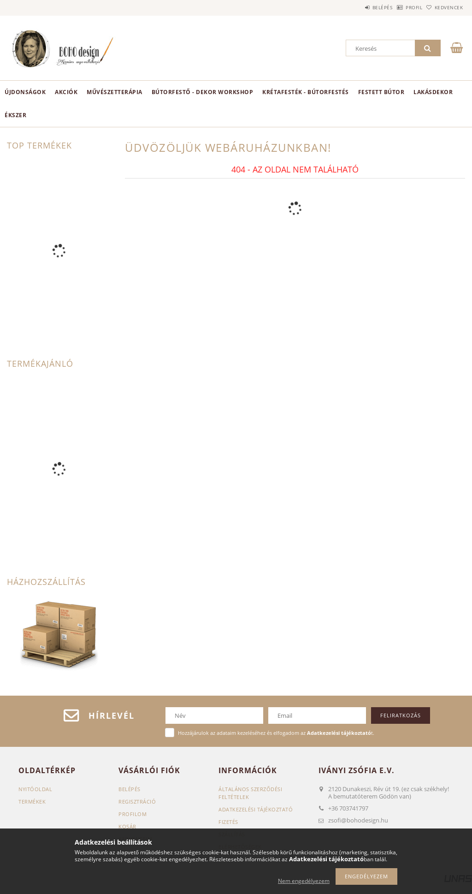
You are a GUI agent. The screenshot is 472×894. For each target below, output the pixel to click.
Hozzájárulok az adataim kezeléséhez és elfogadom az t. (276, 732)
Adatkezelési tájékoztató (255, 809)
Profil (399, 7)
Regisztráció (137, 801)
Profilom (132, 814)
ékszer (15, 115)
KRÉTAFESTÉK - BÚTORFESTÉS (305, 92)
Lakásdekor (433, 92)
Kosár (127, 826)
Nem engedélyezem (304, 881)
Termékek (32, 801)
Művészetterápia (114, 92)
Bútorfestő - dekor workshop (203, 92)
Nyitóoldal (35, 789)
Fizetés (228, 821)
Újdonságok (25, 92)
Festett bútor (381, 92)
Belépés (358, 7)
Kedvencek (444, 7)
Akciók (66, 92)
